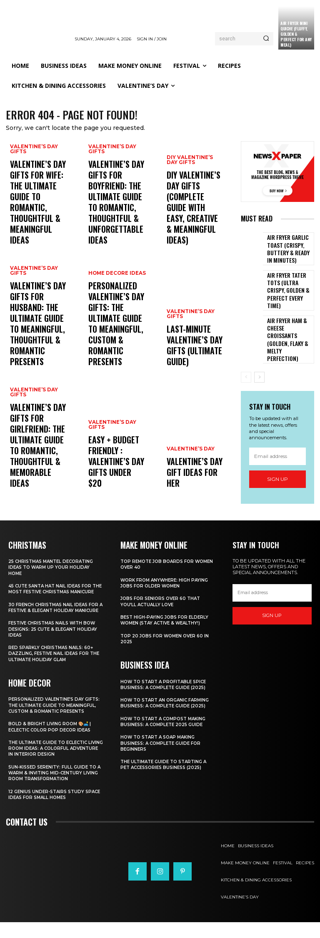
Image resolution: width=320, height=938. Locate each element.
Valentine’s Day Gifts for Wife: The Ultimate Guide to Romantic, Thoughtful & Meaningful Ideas (36, 224)
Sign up (277, 455)
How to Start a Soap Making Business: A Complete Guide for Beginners (163, 747)
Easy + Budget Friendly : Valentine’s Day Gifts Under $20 (110, 475)
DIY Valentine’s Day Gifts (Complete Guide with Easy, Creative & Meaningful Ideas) (192, 228)
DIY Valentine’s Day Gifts (194, 200)
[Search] (266, 38)
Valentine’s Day (189, 468)
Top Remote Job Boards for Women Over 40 (160, 563)
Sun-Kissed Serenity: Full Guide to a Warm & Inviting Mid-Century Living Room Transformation (55, 789)
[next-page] (259, 353)
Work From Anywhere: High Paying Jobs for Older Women (167, 581)
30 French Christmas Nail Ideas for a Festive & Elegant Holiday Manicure (51, 615)
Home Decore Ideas (115, 309)
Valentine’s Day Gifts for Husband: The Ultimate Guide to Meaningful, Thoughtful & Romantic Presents (37, 346)
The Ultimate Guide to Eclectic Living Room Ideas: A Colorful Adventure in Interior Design (51, 764)
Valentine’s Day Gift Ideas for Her (194, 482)
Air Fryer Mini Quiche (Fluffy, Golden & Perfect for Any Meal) (296, 34)
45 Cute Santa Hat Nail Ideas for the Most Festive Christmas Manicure (53, 591)
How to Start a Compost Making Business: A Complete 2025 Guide (167, 725)
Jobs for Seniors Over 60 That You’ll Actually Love (163, 600)
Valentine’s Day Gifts (32, 193)
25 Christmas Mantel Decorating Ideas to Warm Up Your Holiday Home (54, 566)
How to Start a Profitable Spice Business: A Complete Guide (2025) (166, 682)
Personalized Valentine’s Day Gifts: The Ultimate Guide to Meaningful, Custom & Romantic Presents (52, 718)
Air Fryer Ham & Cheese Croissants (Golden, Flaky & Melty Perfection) (289, 321)
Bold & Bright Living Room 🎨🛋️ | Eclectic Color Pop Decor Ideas (52, 742)
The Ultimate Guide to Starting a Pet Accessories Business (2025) (166, 768)
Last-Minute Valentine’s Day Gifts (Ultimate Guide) (188, 353)
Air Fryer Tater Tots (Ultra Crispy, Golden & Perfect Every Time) (289, 285)
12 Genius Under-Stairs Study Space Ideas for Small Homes (48, 810)
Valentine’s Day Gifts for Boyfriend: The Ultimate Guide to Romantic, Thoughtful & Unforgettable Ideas (117, 220)
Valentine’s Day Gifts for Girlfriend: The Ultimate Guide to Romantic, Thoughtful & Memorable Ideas (34, 463)
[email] (277, 432)
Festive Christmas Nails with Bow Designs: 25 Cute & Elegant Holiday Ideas (55, 639)
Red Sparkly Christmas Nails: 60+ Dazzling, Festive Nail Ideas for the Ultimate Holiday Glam (53, 664)
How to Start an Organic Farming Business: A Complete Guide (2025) (161, 704)
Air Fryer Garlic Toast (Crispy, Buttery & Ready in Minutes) (286, 250)
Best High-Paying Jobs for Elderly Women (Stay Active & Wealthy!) (167, 619)
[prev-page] (246, 353)
